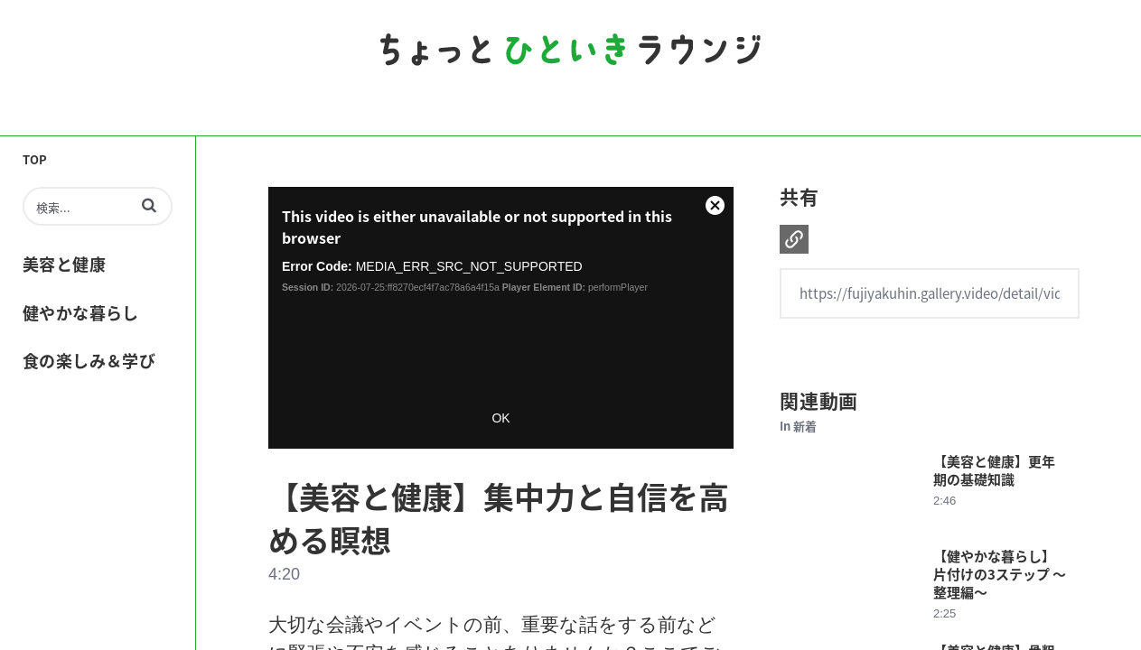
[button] (149, 205)
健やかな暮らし (81, 312)
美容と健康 (64, 263)
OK (500, 418)
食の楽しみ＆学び (89, 360)
